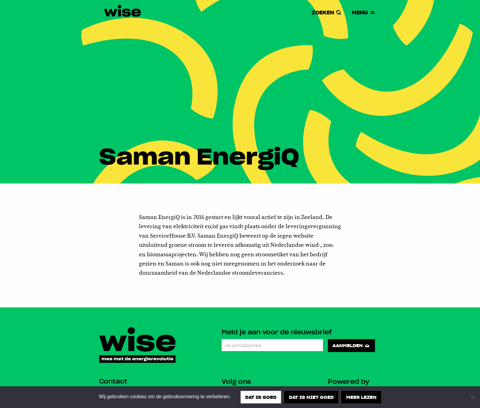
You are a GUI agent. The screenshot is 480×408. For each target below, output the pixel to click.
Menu (364, 12)
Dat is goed (260, 397)
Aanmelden (351, 345)
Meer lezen (361, 397)
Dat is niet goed (311, 397)
